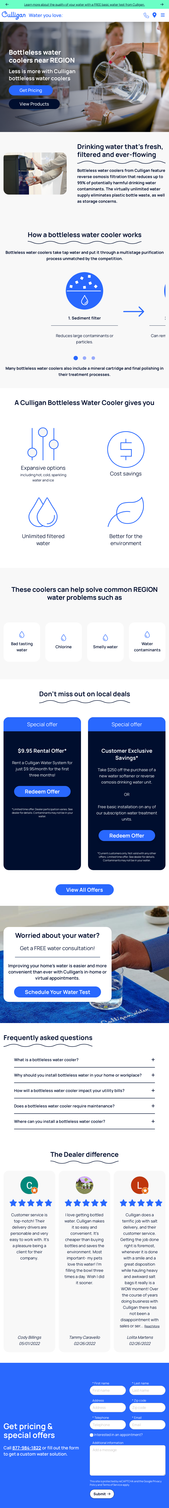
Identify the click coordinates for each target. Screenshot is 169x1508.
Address (98, 1400)
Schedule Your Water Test (57, 991)
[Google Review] (29, 1261)
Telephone (100, 1417)
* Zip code (139, 1400)
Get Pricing (31, 90)
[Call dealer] (146, 15)
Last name (140, 1383)
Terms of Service (112, 1485)
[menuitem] (154, 15)
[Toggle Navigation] (162, 15)
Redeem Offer (42, 791)
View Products (34, 104)
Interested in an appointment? (118, 1434)
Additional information (107, 1443)
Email (136, 1417)
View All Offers (84, 889)
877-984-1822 (26, 1448)
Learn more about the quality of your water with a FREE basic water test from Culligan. (84, 4)
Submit (102, 1493)
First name (100, 1383)
